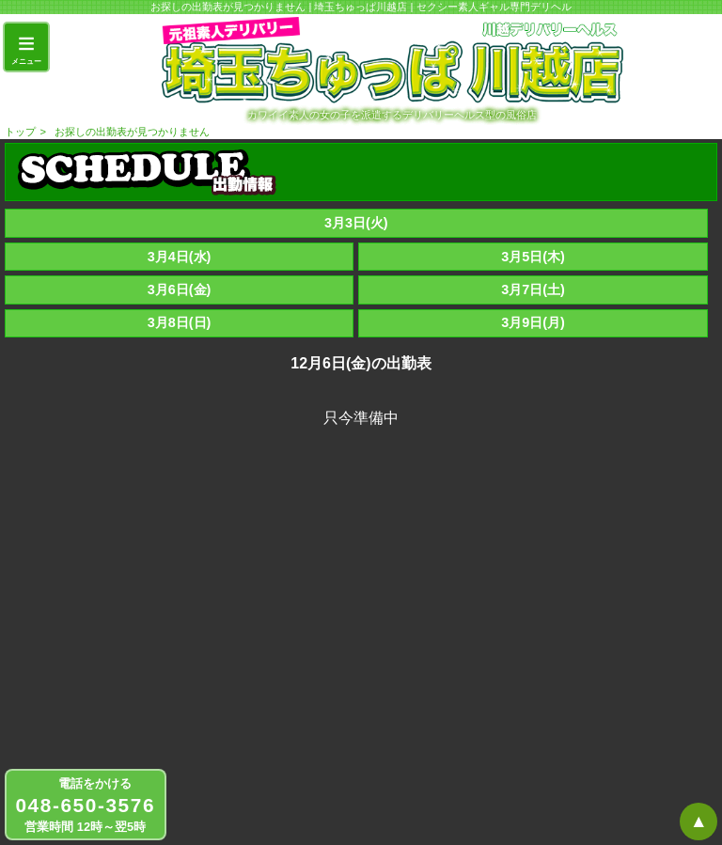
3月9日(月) (533, 322)
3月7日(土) (533, 289)
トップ (20, 131)
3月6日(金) (180, 289)
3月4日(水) (180, 256)
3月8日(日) (180, 322)
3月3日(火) (356, 222)
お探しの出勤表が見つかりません (132, 131)
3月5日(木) (533, 256)
